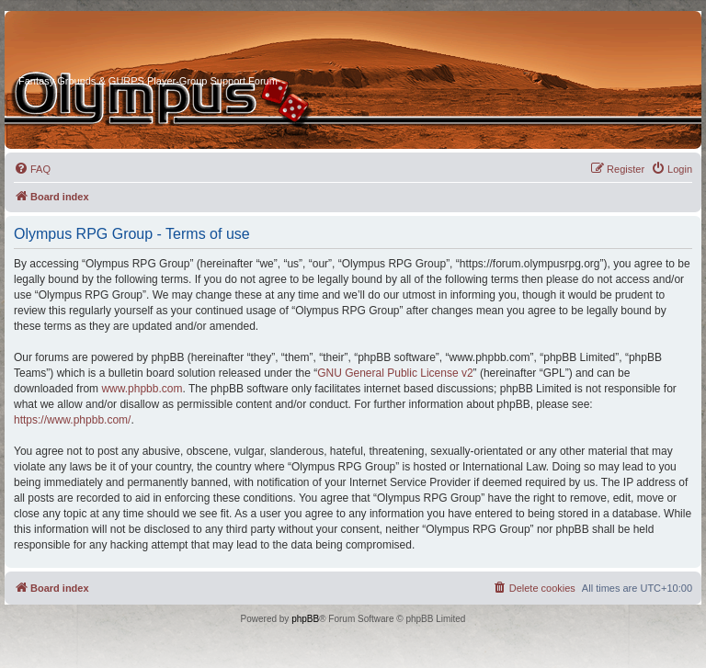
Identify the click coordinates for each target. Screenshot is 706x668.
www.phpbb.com (141, 388)
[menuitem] (32, 169)
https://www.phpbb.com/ (72, 419)
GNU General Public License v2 (395, 373)
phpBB (305, 619)
